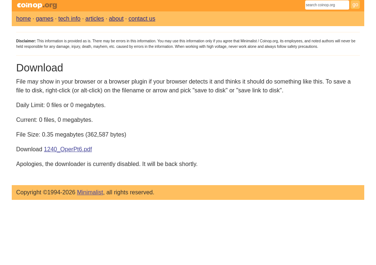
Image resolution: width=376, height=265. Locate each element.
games (44, 18)
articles (95, 18)
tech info (69, 18)
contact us (142, 18)
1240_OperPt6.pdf (68, 149)
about (116, 18)
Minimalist (90, 192)
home (23, 18)
